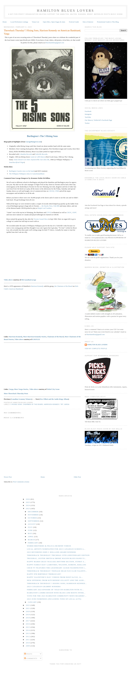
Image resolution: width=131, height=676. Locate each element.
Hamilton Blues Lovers (65, 10)
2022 (28, 605)
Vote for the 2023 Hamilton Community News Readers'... (57, 596)
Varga (11, 389)
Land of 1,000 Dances (38, 157)
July (30, 527)
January (32, 602)
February (33, 543)
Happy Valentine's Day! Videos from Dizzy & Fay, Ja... (55, 577)
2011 (28, 640)
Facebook (88, 111)
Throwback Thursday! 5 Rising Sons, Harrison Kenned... (57, 583)
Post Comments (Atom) (21, 482)
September (34, 521)
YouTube (88, 117)
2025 (28, 502)
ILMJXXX (36, 339)
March (32, 540)
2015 (28, 627)
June (30, 530)
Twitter (87, 123)
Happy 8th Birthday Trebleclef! (44, 574)
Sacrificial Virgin (18, 162)
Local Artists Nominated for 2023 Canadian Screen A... (56, 549)
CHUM (51, 191)
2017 (28, 621)
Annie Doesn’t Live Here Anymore (25, 160)
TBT (62, 404)
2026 (28, 499)
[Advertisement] (65, 670)
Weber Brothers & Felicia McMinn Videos (49, 546)
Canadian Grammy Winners (21, 399)
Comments (30, 658)
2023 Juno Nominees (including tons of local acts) (54, 599)
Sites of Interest (88, 22)
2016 (28, 624)
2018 (28, 618)
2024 (28, 505)
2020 (28, 611)
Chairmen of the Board (55, 337)
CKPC (74, 212)
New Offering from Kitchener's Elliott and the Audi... (56, 580)
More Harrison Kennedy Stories (34, 337)
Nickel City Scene (53, 389)
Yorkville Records (41, 154)
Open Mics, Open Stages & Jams (54, 22)
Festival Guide (74, 22)
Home (5, 22)
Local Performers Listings (19, 22)
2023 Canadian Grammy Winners (44, 586)
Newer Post (8, 477)
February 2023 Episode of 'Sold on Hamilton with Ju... (55, 590)
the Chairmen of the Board (63, 286)
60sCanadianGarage (28, 280)
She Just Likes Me (43, 160)
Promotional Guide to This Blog (108, 22)
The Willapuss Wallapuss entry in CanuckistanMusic (27, 174)
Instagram (88, 114)
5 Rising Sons (16, 404)
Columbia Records (25, 154)
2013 (28, 633)
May (30, 533)
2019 (28, 615)
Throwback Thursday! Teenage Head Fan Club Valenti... (57, 571)
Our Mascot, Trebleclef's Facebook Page (98, 120)
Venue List (35, 22)
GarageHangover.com (33, 142)
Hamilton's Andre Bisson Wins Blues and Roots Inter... (56, 593)
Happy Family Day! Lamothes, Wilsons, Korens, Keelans (56, 565)
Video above (8, 280)
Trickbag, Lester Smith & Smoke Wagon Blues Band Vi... (56, 558)
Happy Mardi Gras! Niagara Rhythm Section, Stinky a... (56, 562)
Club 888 (56, 206)
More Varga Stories (21, 389)
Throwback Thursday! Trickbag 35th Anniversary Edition (58, 555)
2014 (28, 630)
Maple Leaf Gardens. (45, 208)
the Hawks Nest (46, 206)
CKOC (69, 212)
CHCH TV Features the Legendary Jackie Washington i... (56, 568)
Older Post (77, 477)
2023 (28, 508)
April (31, 537)
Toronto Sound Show (41, 219)
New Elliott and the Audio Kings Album (54, 399)
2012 (28, 636)
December (33, 512)
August (32, 524)
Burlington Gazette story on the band (21, 171)
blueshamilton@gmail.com (55, 43)
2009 (28, 646)
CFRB (57, 191)
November (33, 515)
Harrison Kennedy (37, 286)
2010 (28, 643)
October (32, 518)
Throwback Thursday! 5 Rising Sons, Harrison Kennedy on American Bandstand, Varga (42, 32)
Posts (28, 654)
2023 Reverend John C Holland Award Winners (51, 552)
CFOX (49, 212)
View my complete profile (96, 348)
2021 (28, 608)
